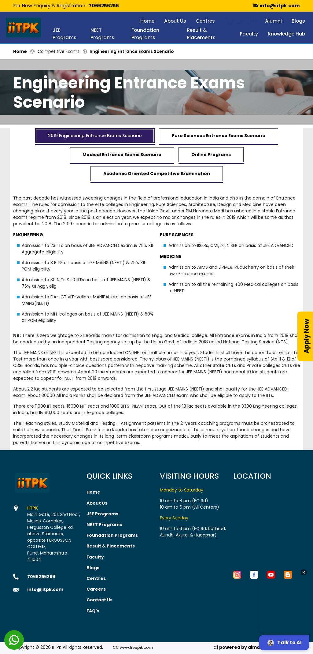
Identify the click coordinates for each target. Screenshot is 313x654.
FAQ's (93, 610)
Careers (96, 588)
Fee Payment (240, 20)
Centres (205, 20)
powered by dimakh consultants (257, 646)
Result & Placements (201, 34)
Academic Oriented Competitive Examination (156, 173)
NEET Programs (102, 34)
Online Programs (211, 154)
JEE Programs (64, 34)
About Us (175, 20)
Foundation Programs (145, 34)
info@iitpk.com (280, 5)
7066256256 (104, 5)
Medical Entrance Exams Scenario (122, 154)
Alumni (273, 20)
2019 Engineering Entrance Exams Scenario (95, 136)
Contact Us (99, 599)
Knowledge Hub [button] (286, 33)
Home (147, 20)
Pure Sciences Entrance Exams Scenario (218, 136)
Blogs (298, 20)
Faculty (249, 33)
